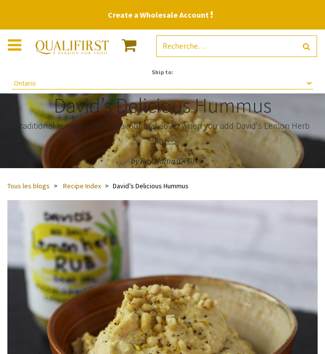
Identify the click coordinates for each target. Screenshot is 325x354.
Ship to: (162, 72)
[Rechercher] (306, 46)
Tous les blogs (28, 185)
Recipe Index (82, 185)
